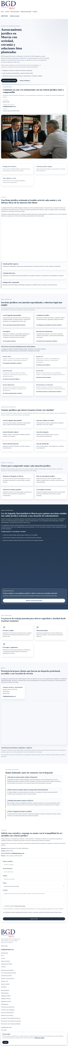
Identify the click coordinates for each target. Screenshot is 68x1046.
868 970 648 (4, 16)
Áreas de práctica (14, 11)
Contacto (35, 11)
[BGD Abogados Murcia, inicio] (34, 5)
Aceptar (5, 1042)
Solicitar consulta (14, 16)
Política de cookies (39, 1037)
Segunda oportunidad (26, 11)
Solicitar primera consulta (9, 80)
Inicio (2, 11)
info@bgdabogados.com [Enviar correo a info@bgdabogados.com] (9, 106)
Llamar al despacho (25, 80)
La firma (7, 11)
